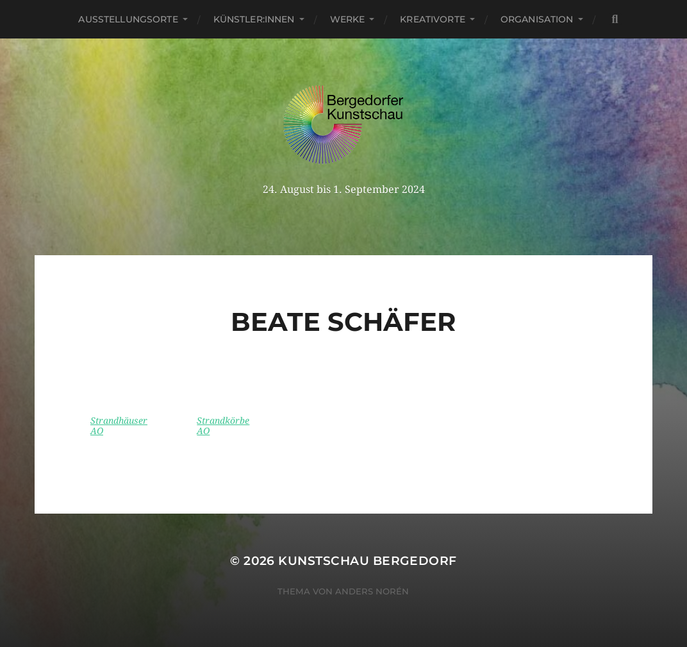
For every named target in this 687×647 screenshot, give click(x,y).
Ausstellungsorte (128, 19)
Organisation (537, 19)
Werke (347, 19)
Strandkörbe (223, 421)
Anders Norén (372, 591)
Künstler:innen (254, 19)
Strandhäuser (118, 421)
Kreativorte (432, 19)
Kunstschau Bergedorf (367, 560)
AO (96, 431)
